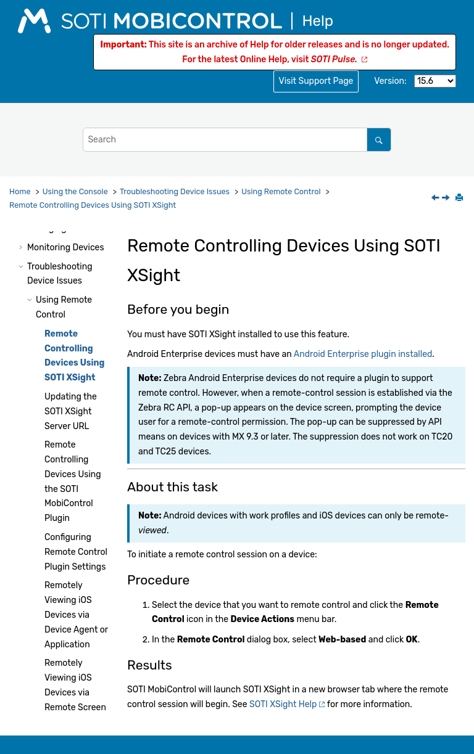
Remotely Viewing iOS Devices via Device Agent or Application (76, 614)
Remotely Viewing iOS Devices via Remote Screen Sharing (75, 692)
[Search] (379, 140)
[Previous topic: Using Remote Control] (436, 199)
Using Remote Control (280, 191)
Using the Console (75, 191)
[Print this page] (460, 199)
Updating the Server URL (70, 411)
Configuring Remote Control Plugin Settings (75, 552)
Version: (390, 81)
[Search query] (237, 140)
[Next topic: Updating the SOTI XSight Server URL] (447, 199)
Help (283, 704)
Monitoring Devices (65, 247)
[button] (22, 247)
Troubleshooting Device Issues (175, 191)
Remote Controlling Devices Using (92, 205)
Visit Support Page (316, 81)
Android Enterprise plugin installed (363, 354)
